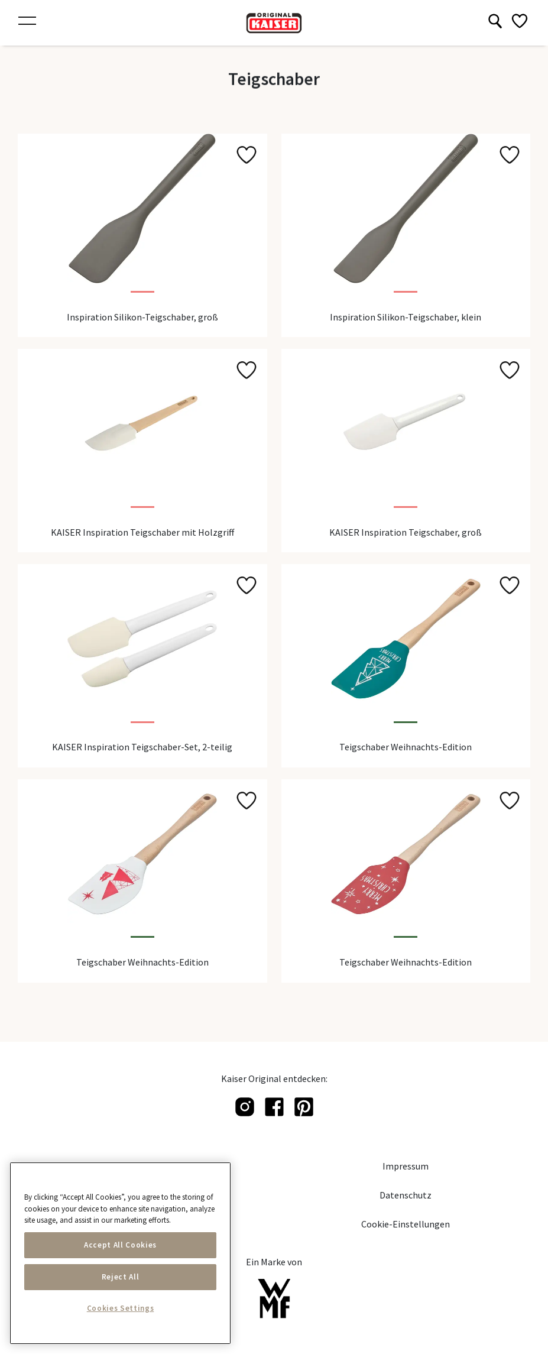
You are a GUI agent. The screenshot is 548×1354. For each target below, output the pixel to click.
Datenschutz (406, 1195)
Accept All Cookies (120, 1245)
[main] (120, 1253)
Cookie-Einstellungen (405, 1224)
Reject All (121, 1277)
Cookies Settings (120, 1308)
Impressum (405, 1166)
